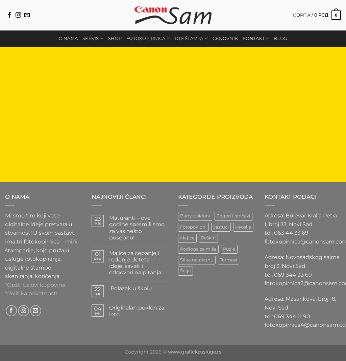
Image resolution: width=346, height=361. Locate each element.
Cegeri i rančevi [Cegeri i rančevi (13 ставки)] (233, 215)
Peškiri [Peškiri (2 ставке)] (208, 237)
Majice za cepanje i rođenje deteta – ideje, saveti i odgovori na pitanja (135, 263)
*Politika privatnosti (31, 293)
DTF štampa (191, 38)
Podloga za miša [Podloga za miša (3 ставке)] (198, 249)
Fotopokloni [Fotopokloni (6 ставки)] (193, 227)
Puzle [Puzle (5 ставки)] (229, 249)
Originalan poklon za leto (136, 310)
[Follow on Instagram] (18, 15)
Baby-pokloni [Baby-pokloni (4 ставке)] (195, 215)
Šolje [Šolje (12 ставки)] (185, 270)
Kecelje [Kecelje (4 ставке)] (243, 227)
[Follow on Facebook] (9, 15)
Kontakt (256, 38)
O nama (68, 38)
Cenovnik (225, 38)
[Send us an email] (27, 15)
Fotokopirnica (148, 38)
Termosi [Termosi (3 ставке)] (228, 259)
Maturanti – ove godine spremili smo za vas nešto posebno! (137, 228)
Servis (92, 38)
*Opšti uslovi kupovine (35, 285)
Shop (115, 38)
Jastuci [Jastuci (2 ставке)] (221, 227)
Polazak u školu (130, 288)
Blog (280, 38)
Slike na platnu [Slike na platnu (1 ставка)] (197, 259)
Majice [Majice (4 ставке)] (187, 237)
